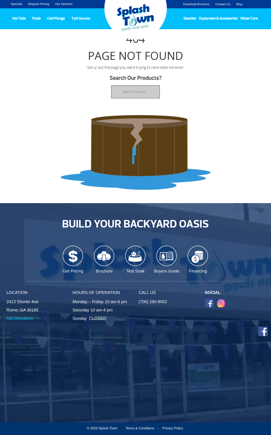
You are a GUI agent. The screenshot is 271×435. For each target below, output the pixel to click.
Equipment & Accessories (218, 18)
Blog (239, 4)
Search (263, 4)
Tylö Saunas (80, 18)
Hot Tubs (19, 18)
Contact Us (222, 4)
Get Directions (19, 318)
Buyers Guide (166, 271)
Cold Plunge (56, 18)
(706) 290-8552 (153, 301)
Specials (16, 4)
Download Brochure (196, 4)
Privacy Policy (172, 428)
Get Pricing (73, 271)
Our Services (63, 4)
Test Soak (135, 271)
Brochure (104, 271)
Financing (198, 271)
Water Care (249, 18)
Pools (36, 18)
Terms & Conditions (139, 428)
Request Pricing (38, 4)
